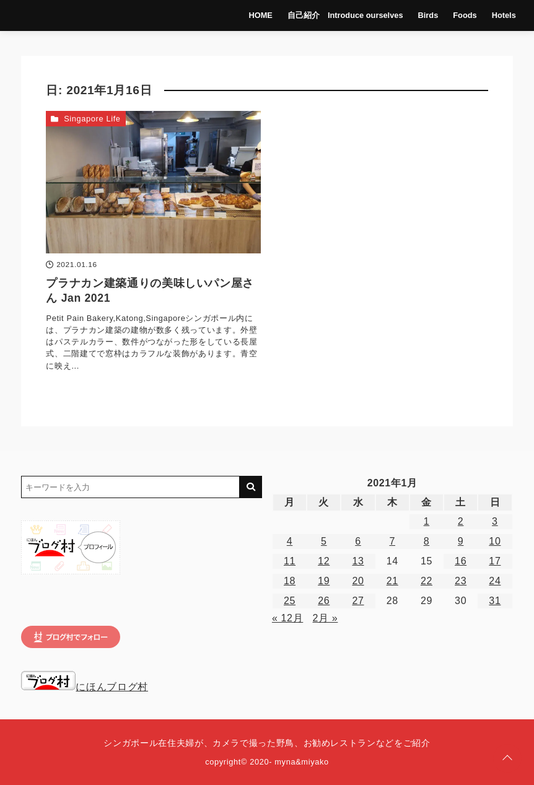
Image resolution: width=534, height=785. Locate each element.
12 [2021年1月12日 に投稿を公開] (324, 561)
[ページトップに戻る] (507, 758)
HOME (261, 15)
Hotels (504, 15)
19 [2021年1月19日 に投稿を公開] (324, 581)
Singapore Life (92, 118)
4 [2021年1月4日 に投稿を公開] (290, 541)
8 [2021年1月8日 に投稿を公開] (427, 541)
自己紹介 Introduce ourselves (345, 15)
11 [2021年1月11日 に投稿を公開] (289, 561)
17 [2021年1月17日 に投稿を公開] (495, 561)
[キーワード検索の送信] (251, 487)
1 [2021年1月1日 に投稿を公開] (427, 521)
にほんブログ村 (84, 687)
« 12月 (287, 618)
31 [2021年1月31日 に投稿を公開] (495, 600)
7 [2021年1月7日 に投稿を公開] (392, 541)
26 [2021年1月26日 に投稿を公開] (324, 600)
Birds (428, 15)
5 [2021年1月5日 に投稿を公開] (324, 541)
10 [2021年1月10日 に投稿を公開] (495, 541)
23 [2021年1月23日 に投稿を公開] (460, 581)
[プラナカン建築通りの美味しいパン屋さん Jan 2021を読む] (153, 182)
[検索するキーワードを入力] (130, 487)
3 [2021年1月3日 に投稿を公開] (495, 521)
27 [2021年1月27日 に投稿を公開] (358, 600)
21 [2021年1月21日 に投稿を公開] (392, 581)
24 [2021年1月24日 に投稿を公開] (495, 581)
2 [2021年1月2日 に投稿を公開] (461, 521)
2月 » (325, 618)
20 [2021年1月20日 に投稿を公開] (358, 581)
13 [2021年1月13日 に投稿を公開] (358, 561)
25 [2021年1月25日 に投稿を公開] (289, 600)
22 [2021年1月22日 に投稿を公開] (426, 581)
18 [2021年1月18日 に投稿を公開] (289, 581)
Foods (464, 15)
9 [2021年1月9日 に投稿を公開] (461, 541)
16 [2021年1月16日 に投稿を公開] (460, 561)
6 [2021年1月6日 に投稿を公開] (358, 541)
